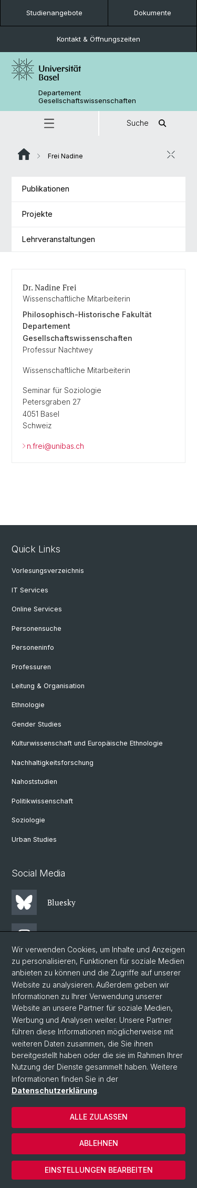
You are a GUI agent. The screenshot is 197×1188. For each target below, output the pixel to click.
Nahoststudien (34, 782)
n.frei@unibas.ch (55, 445)
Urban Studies (34, 839)
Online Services (37, 609)
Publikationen (45, 188)
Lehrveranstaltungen (58, 239)
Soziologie (28, 820)
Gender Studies (36, 724)
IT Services (30, 590)
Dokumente (152, 12)
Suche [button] (148, 123)
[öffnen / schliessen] (170, 154)
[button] (49, 123)
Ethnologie (28, 705)
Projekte (37, 213)
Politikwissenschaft (42, 801)
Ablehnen (98, 1143)
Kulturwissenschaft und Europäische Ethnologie (87, 743)
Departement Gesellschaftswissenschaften (87, 97)
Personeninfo (33, 647)
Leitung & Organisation (48, 686)
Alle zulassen (99, 1116)
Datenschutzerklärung (54, 1090)
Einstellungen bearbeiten (99, 1169)
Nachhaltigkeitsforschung (53, 763)
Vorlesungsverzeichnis (48, 571)
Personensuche (36, 628)
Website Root (24, 154)
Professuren (31, 667)
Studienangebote (54, 12)
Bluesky (44, 902)
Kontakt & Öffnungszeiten (98, 39)
